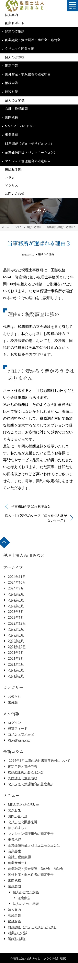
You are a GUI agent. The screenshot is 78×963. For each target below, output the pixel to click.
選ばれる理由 (14, 170)
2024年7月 (16, 594)
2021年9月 (16, 652)
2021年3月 (16, 670)
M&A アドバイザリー (20, 126)
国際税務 (11, 117)
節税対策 (11, 92)
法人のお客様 (14, 100)
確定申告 (11, 66)
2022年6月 (16, 635)
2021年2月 (16, 676)
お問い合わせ (14, 194)
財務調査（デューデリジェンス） (29, 144)
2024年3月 (16, 606)
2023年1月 (16, 617)
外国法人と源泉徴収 (22, 778)
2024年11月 (17, 576)
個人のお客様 (14, 57)
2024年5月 (16, 600)
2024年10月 (17, 582)
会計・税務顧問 (16, 109)
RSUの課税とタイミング (25, 772)
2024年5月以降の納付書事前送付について (39, 760)
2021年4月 (16, 664)
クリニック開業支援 (19, 49)
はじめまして (17, 827)
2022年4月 (16, 641)
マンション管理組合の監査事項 (31, 784)
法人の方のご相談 (26, 904)
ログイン (14, 722)
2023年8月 (16, 611)
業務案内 (14, 886)
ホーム (5, 227)
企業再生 (14, 851)
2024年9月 (16, 588)
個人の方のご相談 (26, 892)
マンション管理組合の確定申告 (28, 161)
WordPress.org (19, 740)
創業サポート (14, 23)
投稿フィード (17, 728)
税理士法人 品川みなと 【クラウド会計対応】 (40, 958)
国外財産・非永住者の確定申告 (28, 74)
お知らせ (14, 696)
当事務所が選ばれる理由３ (61, 227)
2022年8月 (16, 629)
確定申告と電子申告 (22, 766)
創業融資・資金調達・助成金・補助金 (32, 40)
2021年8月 (16, 658)
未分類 (13, 702)
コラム (10, 178)
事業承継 (11, 135)
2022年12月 (17, 623)
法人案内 (11, 15)
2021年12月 (17, 646)
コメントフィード (21, 734)
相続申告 (11, 83)
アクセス (11, 186)
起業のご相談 (14, 31)
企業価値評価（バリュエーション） (31, 152)
